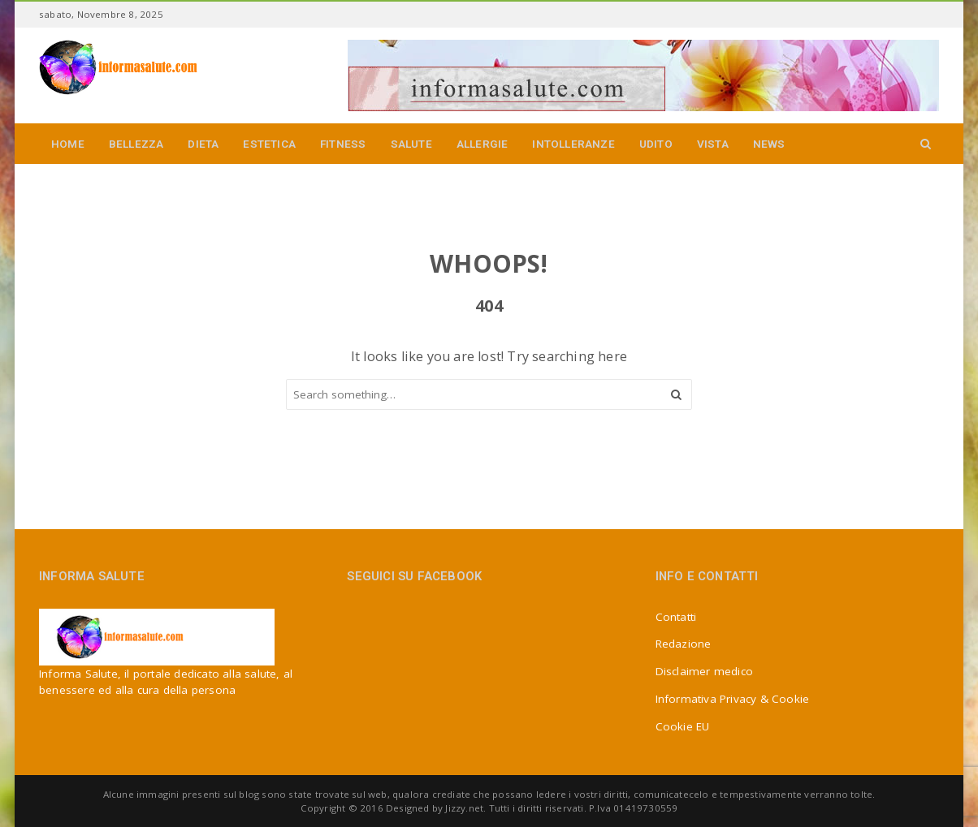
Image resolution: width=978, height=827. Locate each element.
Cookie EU (683, 726)
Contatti (676, 616)
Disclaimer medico (704, 671)
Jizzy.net (464, 808)
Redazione (684, 643)
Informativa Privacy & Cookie (733, 698)
